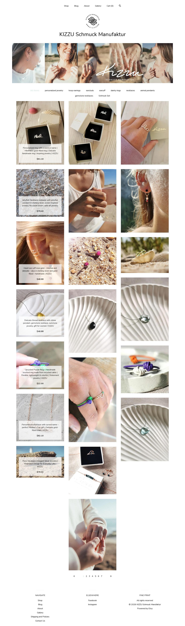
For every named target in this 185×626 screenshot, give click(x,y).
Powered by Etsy (145, 608)
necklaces (130, 90)
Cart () (110, 6)
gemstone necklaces (84, 95)
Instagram (92, 604)
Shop (66, 6)
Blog (76, 6)
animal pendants (147, 90)
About (86, 6)
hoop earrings (75, 90)
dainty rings (116, 90)
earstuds (90, 90)
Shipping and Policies (40, 616)
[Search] (120, 6)
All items (34, 90)
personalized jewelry (54, 90)
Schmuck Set (104, 95)
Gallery (98, 6)
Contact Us (40, 620)
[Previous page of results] (74, 576)
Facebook (92, 600)
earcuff (102, 90)
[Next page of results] (111, 576)
